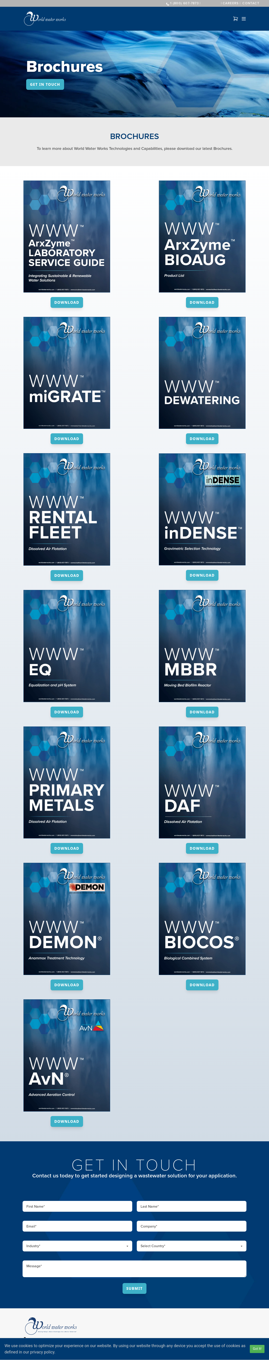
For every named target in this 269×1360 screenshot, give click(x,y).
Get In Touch (45, 84)
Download (66, 302)
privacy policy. (42, 1352)
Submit (134, 1288)
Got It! (257, 1349)
